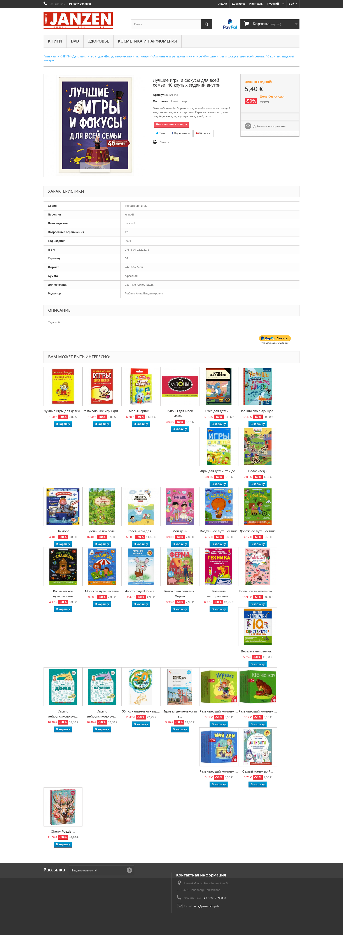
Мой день (180, 531)
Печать (164, 142)
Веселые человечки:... (258, 651)
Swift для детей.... (218, 411)
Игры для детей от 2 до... (219, 471)
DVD (75, 41)
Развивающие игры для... (102, 411)
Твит (160, 133)
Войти (293, 3)
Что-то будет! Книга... (141, 591)
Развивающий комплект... (219, 711)
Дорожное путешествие (258, 531)
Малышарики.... (141, 411)
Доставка (238, 3)
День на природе (102, 531)
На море (63, 531)
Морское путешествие (102, 591)
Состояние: (161, 101)
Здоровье (98, 41)
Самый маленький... (257, 771)
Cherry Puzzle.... (63, 831)
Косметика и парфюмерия (147, 41)
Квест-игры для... (141, 531)
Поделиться (181, 133)
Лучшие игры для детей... (63, 411)
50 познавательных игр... (141, 711)
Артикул (158, 94)
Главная (50, 56)
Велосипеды (257, 471)
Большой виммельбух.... (257, 591)
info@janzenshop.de (207, 906)
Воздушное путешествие (219, 531)
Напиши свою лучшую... (258, 411)
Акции (222, 3)
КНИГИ (55, 41)
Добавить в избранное (269, 126)
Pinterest (203, 133)
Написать (256, 3)
